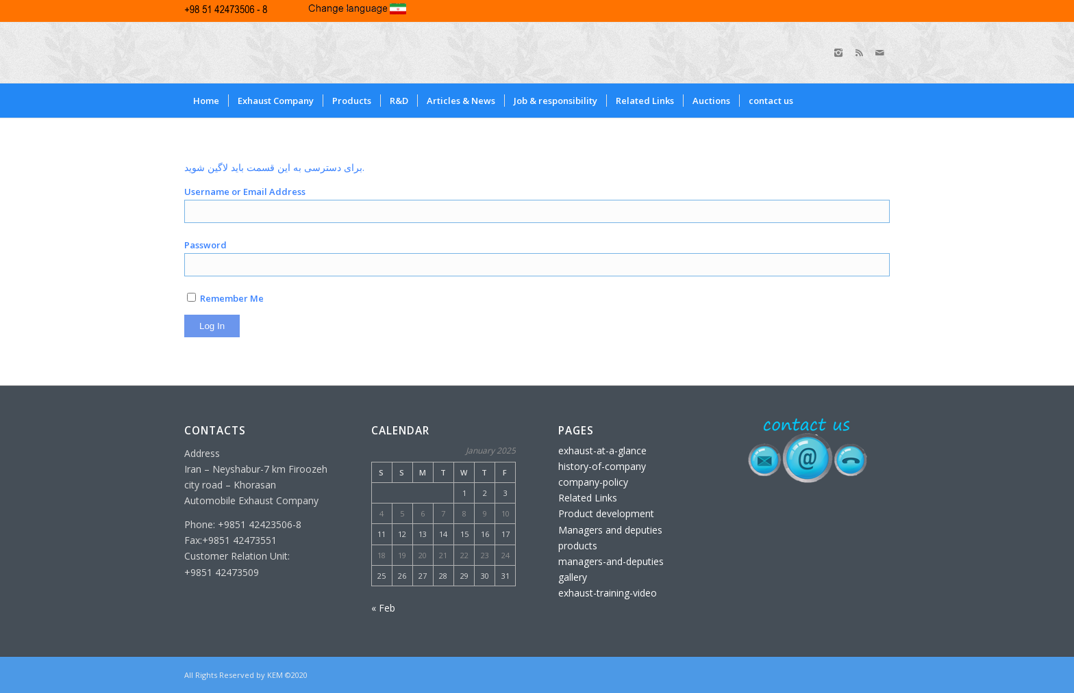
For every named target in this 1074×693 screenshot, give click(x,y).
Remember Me (225, 298)
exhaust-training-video (607, 592)
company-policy (593, 481)
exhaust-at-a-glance (602, 450)
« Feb (383, 607)
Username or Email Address (244, 191)
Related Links (587, 497)
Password (205, 245)
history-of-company (602, 466)
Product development (606, 513)
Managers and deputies (610, 529)
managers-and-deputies (611, 561)
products (577, 545)
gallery (572, 577)
